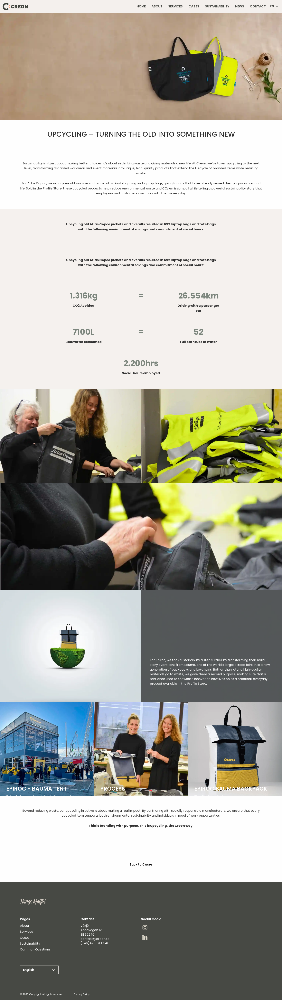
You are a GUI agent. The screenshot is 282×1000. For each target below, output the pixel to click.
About (24, 926)
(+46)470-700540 (94, 943)
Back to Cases (141, 864)
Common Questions (35, 949)
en (274, 6)
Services (26, 932)
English (39, 970)
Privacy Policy (82, 994)
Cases (24, 938)
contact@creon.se (94, 939)
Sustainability (30, 943)
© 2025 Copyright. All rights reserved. (42, 994)
